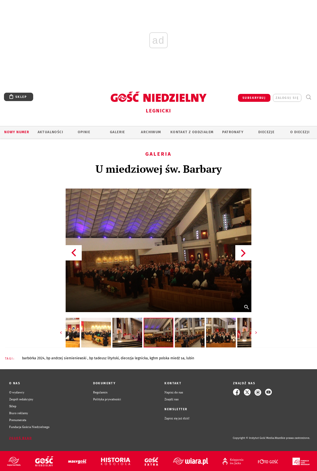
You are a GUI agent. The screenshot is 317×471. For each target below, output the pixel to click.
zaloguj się (287, 98)
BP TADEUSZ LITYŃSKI (104, 358)
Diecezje (266, 132)
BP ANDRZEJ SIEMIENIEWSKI (66, 358)
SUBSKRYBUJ (254, 98)
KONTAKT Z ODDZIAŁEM (192, 132)
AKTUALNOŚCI (50, 132)
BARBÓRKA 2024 (33, 358)
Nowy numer (16, 132)
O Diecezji (300, 132)
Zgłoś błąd (20, 438)
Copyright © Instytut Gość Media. (254, 438)
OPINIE (84, 132)
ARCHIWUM (151, 132)
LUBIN (190, 358)
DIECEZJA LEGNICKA (134, 358)
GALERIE (117, 132)
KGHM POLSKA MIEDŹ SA (167, 358)
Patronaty (232, 132)
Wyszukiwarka (308, 97)
